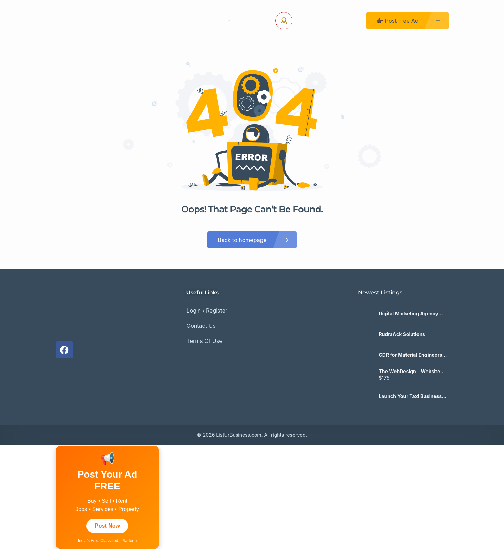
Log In (306, 20)
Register (345, 20)
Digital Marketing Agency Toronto (408, 313)
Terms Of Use (204, 340)
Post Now (107, 526)
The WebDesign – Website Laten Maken (409, 371)
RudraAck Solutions (402, 334)
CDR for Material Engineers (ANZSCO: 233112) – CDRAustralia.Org (410, 355)
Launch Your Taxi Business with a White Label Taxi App (411, 396)
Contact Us (178, 20)
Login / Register (206, 310)
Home (140, 20)
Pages (219, 20)
